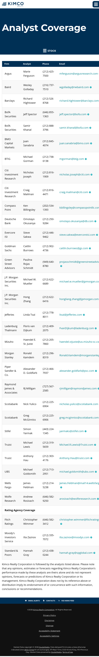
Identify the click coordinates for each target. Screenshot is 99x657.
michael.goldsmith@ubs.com (76, 472)
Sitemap (49, 626)
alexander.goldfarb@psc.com (76, 371)
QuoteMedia (44, 648)
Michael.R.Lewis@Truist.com (76, 445)
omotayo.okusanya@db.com (76, 221)
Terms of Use (67, 653)
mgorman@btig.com (71, 159)
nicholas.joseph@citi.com (74, 174)
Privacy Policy (49, 616)
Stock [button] (49, 50)
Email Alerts (32, 601)
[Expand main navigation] (96, 4)
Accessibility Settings (49, 637)
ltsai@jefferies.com (70, 315)
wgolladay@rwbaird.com (74, 87)
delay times (29, 651)
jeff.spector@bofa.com (72, 114)
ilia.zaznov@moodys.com (74, 538)
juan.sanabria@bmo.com (74, 143)
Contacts (49, 601)
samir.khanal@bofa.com (74, 127)
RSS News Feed (66, 601)
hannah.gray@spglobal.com (76, 553)
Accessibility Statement (49, 632)
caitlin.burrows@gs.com (73, 248)
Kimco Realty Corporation (44, 611)
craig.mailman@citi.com (73, 192)
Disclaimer (49, 621)
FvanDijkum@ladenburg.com (76, 328)
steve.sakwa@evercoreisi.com (77, 235)
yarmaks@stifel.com (71, 431)
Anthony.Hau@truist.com (74, 458)
